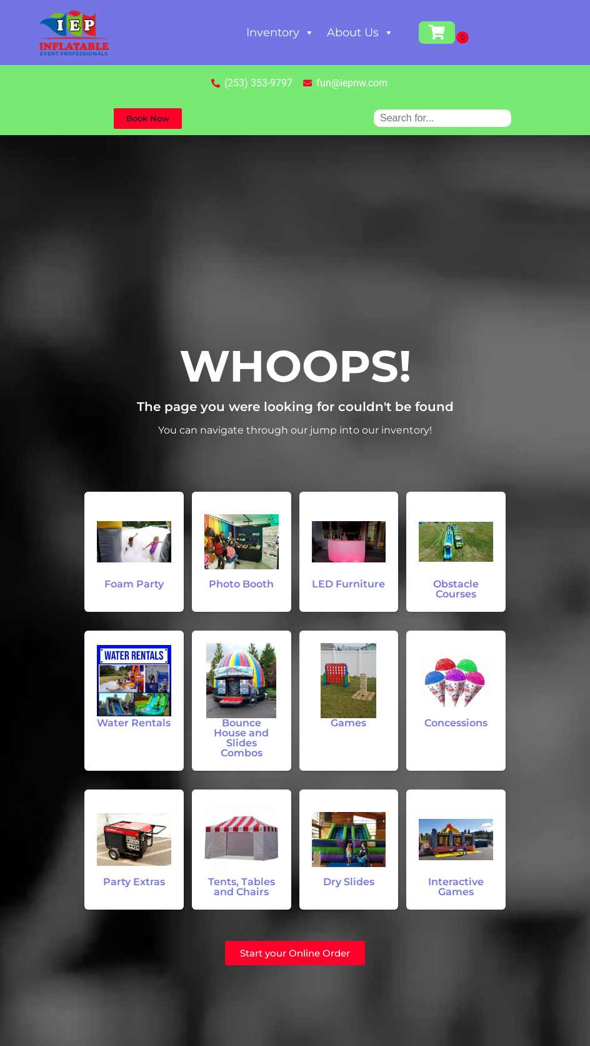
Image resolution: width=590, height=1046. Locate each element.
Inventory (280, 32)
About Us (360, 32)
